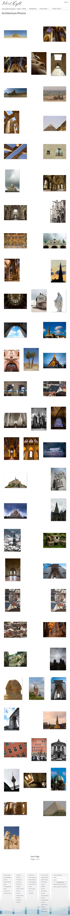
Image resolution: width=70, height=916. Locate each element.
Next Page (35, 856)
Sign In (66, 2)
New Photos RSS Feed (60, 884)
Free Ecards (43, 8)
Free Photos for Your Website (32, 891)
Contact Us (7, 891)
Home (24, 8)
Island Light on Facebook (60, 887)
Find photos (33, 8)
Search (18, 902)
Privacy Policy (7, 893)
